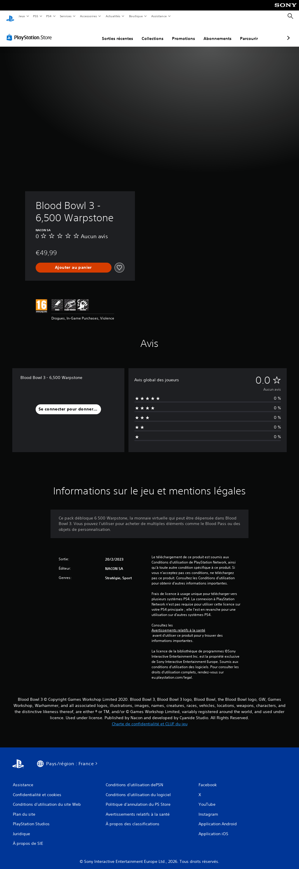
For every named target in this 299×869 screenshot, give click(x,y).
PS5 (36, 16)
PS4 (49, 16)
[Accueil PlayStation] (10, 16)
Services (66, 16)
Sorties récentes (86, 33)
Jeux (21, 16)
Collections (122, 33)
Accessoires (88, 16)
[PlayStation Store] (30, 31)
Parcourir (218, 33)
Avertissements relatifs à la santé (178, 624)
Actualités (113, 16)
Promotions (152, 33)
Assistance (159, 16)
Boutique (136, 16)
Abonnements (187, 33)
